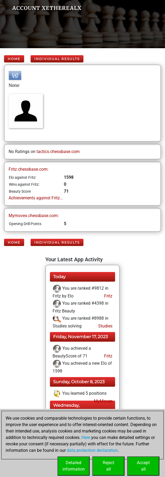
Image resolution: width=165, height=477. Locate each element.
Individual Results (57, 59)
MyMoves (102, 401)
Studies (104, 326)
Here (86, 437)
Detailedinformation (74, 466)
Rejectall (108, 466)
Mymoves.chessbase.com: (34, 215)
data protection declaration (92, 450)
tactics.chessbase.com (58, 151)
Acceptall (143, 466)
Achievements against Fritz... (36, 197)
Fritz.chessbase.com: (29, 169)
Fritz (107, 296)
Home (14, 59)
